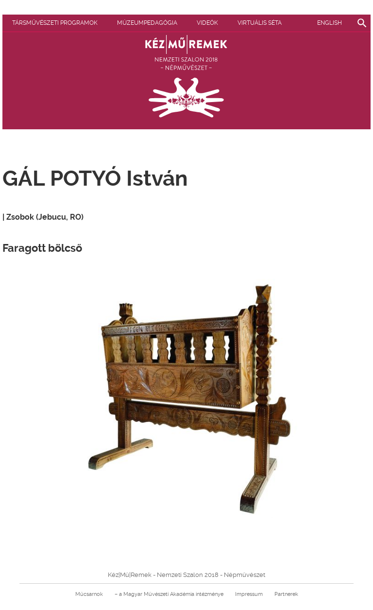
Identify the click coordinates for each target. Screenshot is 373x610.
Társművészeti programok (55, 22)
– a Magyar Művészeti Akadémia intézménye (169, 594)
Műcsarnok (89, 594)
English (329, 22)
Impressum (249, 594)
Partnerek (286, 594)
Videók (207, 22)
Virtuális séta (259, 22)
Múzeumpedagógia (147, 22)
